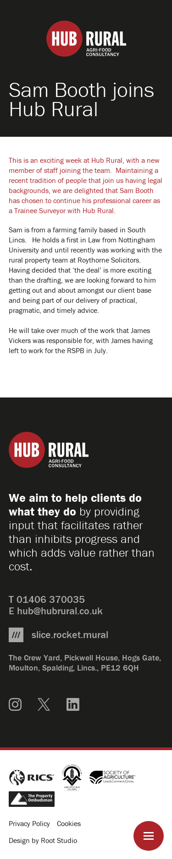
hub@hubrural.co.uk (60, 611)
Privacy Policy (29, 823)
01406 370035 (51, 599)
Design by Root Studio (43, 840)
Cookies (69, 823)
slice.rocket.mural (70, 634)
